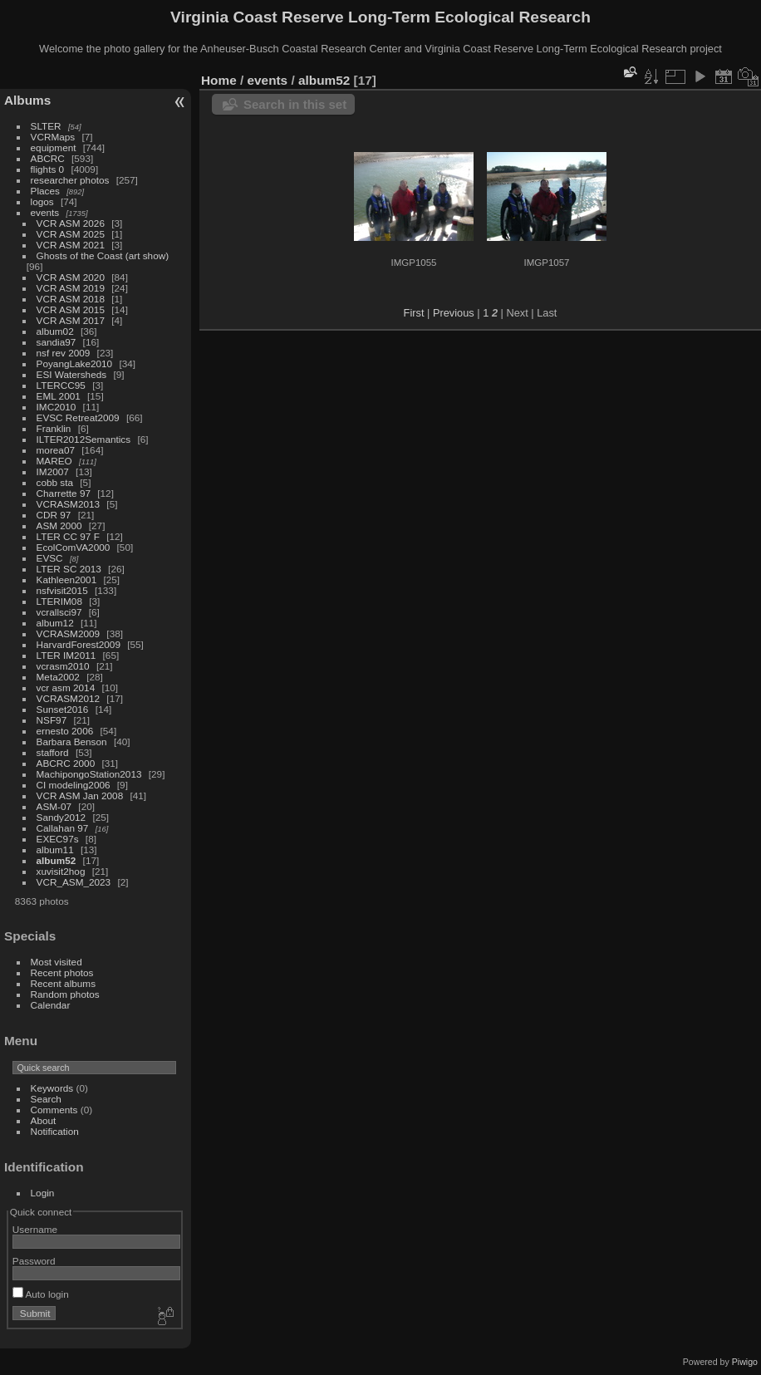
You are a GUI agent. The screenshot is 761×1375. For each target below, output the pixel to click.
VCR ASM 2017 (71, 320)
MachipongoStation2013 (89, 774)
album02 (55, 331)
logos (42, 201)
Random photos (65, 994)
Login (43, 1192)
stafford (53, 752)
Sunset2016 (63, 709)
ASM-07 (54, 806)
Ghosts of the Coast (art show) (103, 255)
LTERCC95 (61, 385)
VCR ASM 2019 (71, 287)
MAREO (54, 460)
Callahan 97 (63, 828)
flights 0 (48, 169)
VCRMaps (53, 136)
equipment (53, 147)
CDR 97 (54, 514)
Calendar (51, 1004)
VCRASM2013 (69, 503)
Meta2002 (58, 676)
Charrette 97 (64, 493)
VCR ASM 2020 (71, 277)
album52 (56, 860)
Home (219, 80)
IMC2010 (56, 406)
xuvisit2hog (61, 871)
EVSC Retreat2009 (78, 417)
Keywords (52, 1088)
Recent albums (63, 983)
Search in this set (294, 104)
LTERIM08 (59, 601)
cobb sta (55, 482)
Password (34, 1260)
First (414, 313)
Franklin (54, 428)
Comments (54, 1109)
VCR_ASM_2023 (74, 882)
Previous (453, 313)
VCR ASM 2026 (71, 223)
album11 (55, 849)
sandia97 (56, 341)
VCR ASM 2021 (71, 244)
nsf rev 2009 (64, 352)
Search (46, 1098)
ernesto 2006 (65, 730)
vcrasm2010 (63, 665)
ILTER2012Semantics (84, 439)
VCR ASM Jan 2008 (80, 795)
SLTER (46, 125)
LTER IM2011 (66, 655)
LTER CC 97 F (68, 536)
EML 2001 (59, 395)
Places (45, 190)
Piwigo (745, 1362)
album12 (55, 622)
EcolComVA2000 (73, 547)
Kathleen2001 (67, 579)
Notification (55, 1131)
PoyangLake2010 (75, 363)
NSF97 (52, 720)
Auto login (40, 1294)
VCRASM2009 (69, 633)
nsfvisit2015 (62, 590)
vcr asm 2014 (66, 687)
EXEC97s (58, 838)
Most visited (56, 961)
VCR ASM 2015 (71, 309)
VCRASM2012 (69, 698)
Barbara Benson (72, 741)
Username (34, 1229)
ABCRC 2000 (66, 763)
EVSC (50, 557)
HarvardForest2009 (78, 644)
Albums (27, 100)
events (45, 212)
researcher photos (70, 179)
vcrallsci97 (59, 611)
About (43, 1120)
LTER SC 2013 (69, 568)
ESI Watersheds (72, 374)
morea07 (56, 449)
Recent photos (62, 972)
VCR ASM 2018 (71, 298)
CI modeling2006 (73, 784)
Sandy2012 (61, 817)
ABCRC (48, 158)
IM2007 (53, 471)
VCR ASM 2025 (71, 233)
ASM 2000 (59, 525)
